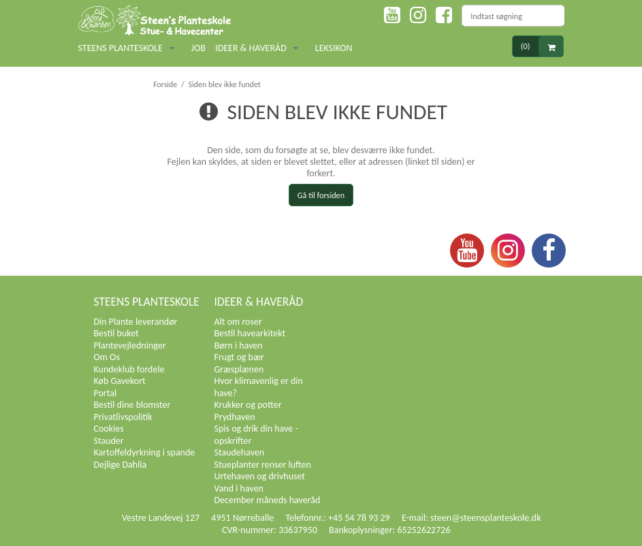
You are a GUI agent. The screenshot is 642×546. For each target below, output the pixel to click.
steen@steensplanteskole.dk (485, 518)
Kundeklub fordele (129, 369)
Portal (105, 393)
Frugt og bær (239, 357)
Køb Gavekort (120, 381)
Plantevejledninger (130, 345)
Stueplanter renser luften (262, 464)
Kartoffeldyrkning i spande (144, 452)
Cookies (109, 428)
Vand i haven (238, 488)
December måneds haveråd (267, 500)
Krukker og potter (248, 405)
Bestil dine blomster (132, 405)
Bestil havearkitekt (250, 333)
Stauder (109, 441)
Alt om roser (238, 321)
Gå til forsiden (321, 195)
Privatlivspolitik (123, 417)
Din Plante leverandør (136, 321)
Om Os (107, 357)
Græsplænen (239, 369)
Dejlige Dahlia (120, 464)
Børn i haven (238, 345)
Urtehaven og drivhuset (260, 476)
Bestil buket (116, 333)
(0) (542, 46)
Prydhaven (234, 417)
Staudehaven (239, 452)
